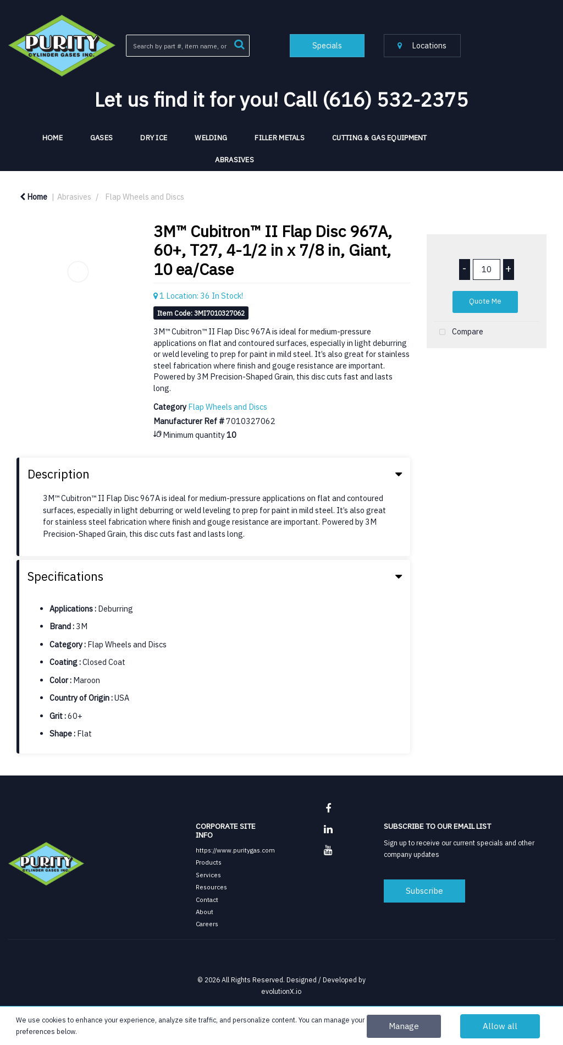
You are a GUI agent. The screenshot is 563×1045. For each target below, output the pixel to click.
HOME (52, 137)
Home (33, 196)
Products (209, 862)
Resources (211, 887)
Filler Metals (280, 137)
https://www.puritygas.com (235, 850)
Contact (207, 899)
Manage (404, 1025)
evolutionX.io (281, 991)
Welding (211, 137)
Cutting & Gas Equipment (379, 137)
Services (208, 875)
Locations (422, 45)
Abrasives (234, 159)
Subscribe (424, 890)
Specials (327, 45)
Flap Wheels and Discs (144, 196)
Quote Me (485, 301)
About (204, 912)
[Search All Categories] (188, 46)
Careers (207, 924)
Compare (458, 332)
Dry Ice (153, 137)
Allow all (500, 1025)
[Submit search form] (239, 43)
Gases (101, 137)
